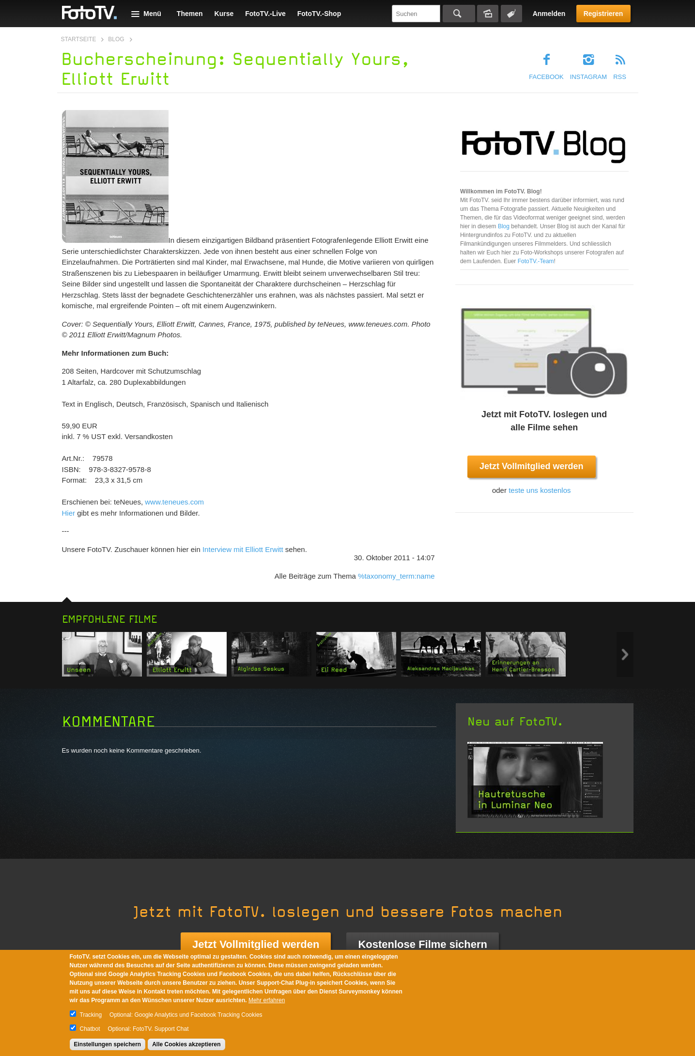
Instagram (588, 76)
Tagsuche (511, 13)
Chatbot (90, 1028)
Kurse (224, 13)
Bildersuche (487, 13)
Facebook (546, 76)
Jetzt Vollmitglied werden (531, 466)
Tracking (91, 1014)
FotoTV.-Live (265, 13)
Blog (116, 39)
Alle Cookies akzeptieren (186, 1044)
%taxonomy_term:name (396, 576)
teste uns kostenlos (540, 490)
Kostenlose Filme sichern (422, 944)
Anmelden (549, 13)
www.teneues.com (174, 502)
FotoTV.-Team (536, 261)
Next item (625, 654)
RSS (619, 76)
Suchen (459, 13)
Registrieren (603, 13)
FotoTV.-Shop (319, 13)
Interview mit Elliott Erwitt (242, 549)
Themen (190, 13)
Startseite (78, 39)
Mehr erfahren (266, 1000)
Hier (69, 513)
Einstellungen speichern (107, 1044)
